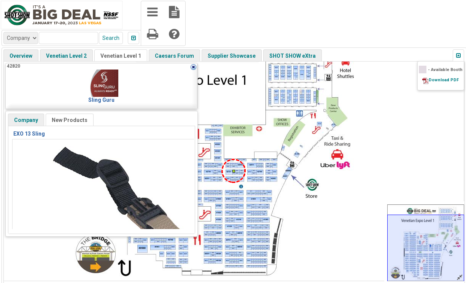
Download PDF (444, 79)
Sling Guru (101, 100)
